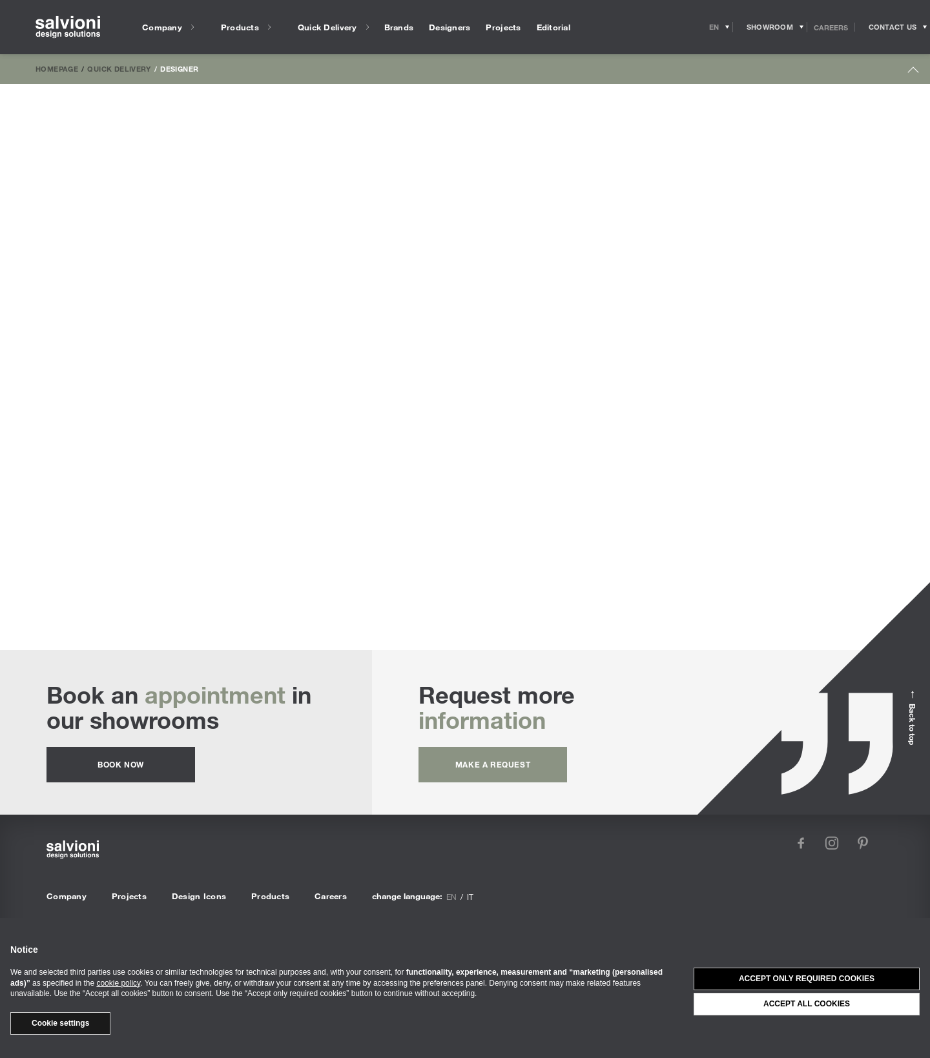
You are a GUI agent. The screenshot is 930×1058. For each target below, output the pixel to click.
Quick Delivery (118, 68)
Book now (121, 764)
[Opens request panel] (892, 27)
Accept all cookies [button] (806, 1003)
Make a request (492, 764)
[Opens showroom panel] (770, 27)
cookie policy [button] (118, 983)
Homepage (57, 68)
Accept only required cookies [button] (806, 978)
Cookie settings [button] (60, 1023)
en (451, 896)
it (470, 896)
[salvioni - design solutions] (68, 27)
